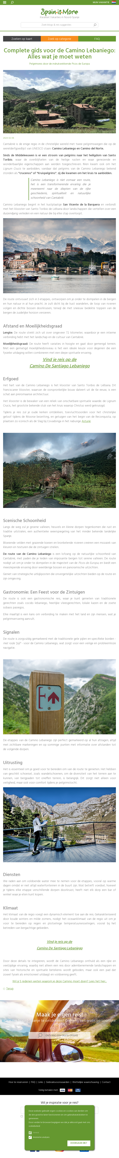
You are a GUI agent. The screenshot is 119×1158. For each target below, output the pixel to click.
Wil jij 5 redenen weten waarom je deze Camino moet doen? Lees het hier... (59, 981)
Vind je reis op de (59, 359)
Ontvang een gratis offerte (62, 1036)
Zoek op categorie (59, 39)
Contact (106, 1082)
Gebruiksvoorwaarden (57, 1082)
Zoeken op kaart (21, 39)
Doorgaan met (79, 1143)
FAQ (97, 39)
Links (40, 1082)
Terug (9, 989)
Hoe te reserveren (18, 1082)
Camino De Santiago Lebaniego (59, 366)
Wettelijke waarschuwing (85, 1082)
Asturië (86, 421)
